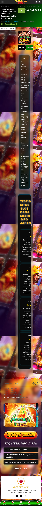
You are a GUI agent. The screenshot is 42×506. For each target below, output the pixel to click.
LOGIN (22, 47)
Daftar (21, 503)
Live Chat (37, 503)
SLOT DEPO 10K (20, 6)
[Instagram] (25, 496)
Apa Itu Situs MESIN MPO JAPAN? (16, 449)
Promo (4, 503)
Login (12, 503)
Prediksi (29, 503)
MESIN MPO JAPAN (6, 6)
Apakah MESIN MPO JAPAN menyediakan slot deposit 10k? (20, 456)
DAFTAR (30, 47)
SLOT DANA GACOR (17, 397)
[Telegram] (21, 496)
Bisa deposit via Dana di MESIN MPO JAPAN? (20, 462)
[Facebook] (16, 496)
